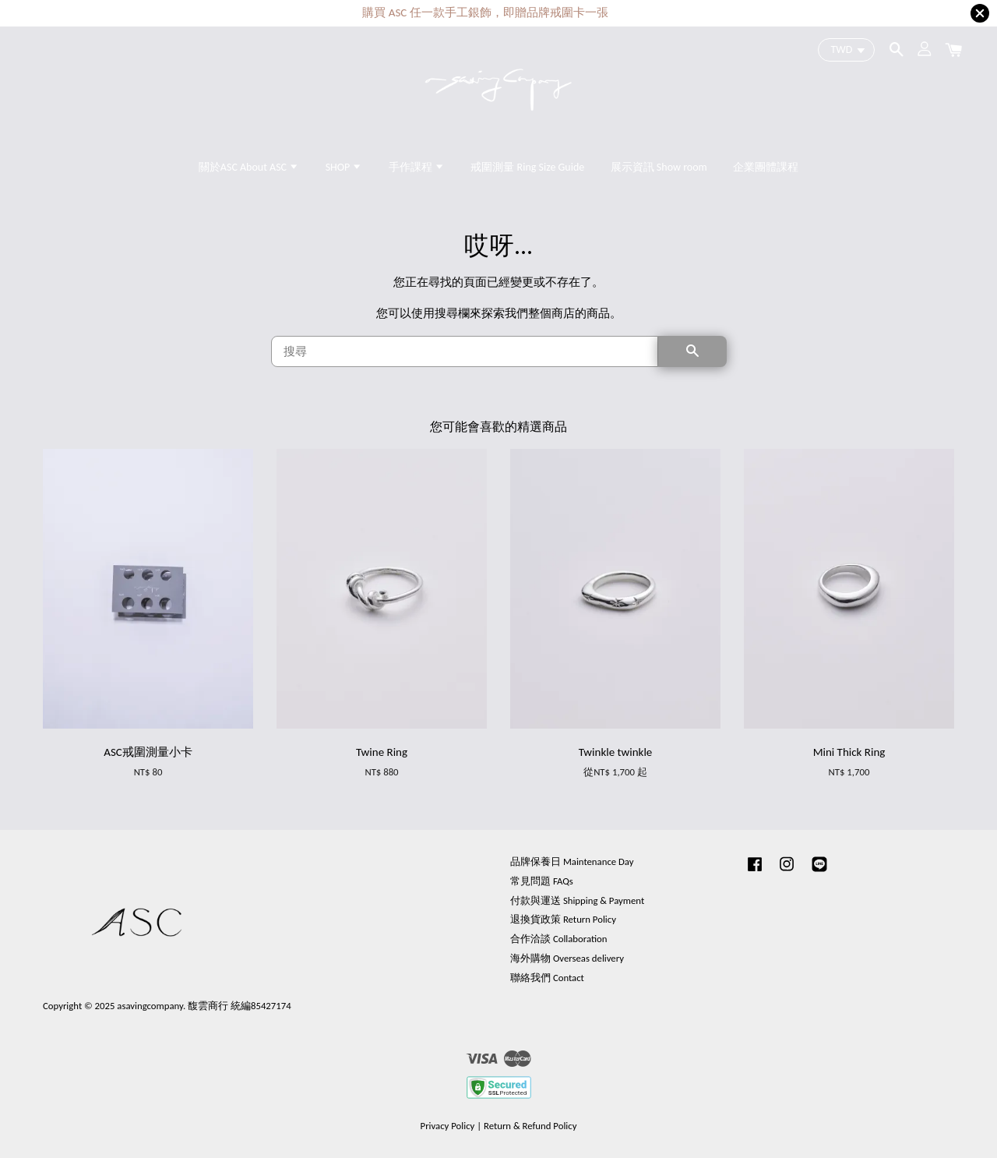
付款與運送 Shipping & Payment (577, 900)
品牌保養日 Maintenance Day (571, 861)
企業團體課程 (765, 167)
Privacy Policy (448, 1126)
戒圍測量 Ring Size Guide (527, 167)
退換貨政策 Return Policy (563, 919)
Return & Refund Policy (530, 1126)
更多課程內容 (577, 13)
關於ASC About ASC (249, 167)
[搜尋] (464, 351)
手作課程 (417, 167)
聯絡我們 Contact (547, 977)
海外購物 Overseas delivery (567, 958)
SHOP (344, 167)
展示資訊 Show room (659, 167)
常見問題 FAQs (541, 881)
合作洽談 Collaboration (559, 938)
